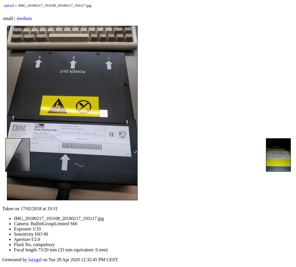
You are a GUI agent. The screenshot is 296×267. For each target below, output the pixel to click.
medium (24, 18)
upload (9, 5)
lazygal (35, 259)
